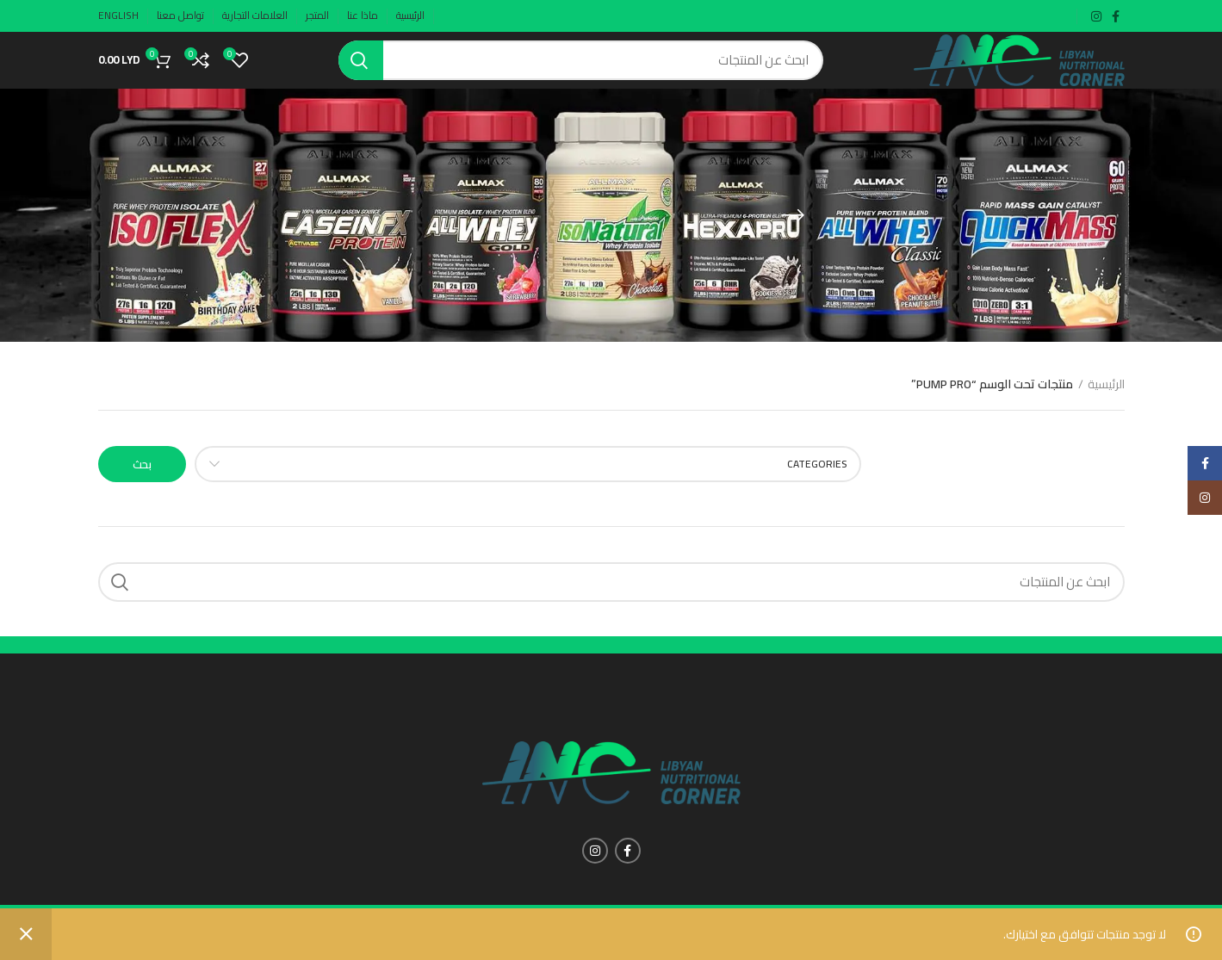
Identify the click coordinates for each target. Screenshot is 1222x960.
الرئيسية (1106, 405)
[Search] (580, 70)
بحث (142, 484)
